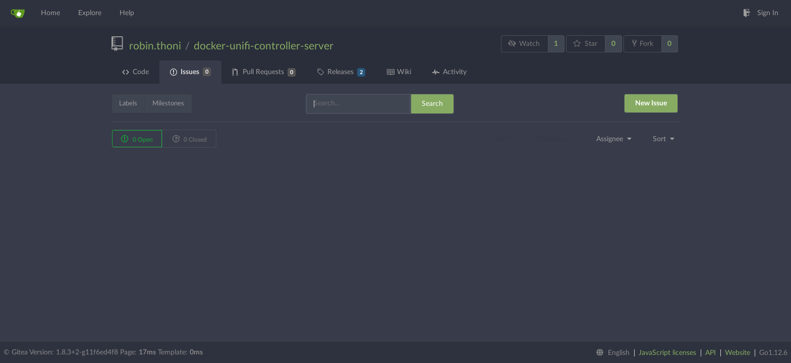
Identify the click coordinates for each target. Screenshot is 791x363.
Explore (89, 13)
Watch (523, 43)
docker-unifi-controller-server (263, 46)
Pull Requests (264, 72)
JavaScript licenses (667, 352)
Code (135, 72)
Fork (642, 43)
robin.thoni (155, 46)
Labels (128, 103)
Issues (190, 72)
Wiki (398, 72)
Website (737, 352)
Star (585, 43)
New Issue (651, 103)
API (710, 352)
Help (127, 13)
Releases (341, 72)
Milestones (168, 103)
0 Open (137, 139)
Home (50, 13)
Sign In (760, 13)
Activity (449, 72)
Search (432, 103)
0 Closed (189, 139)
